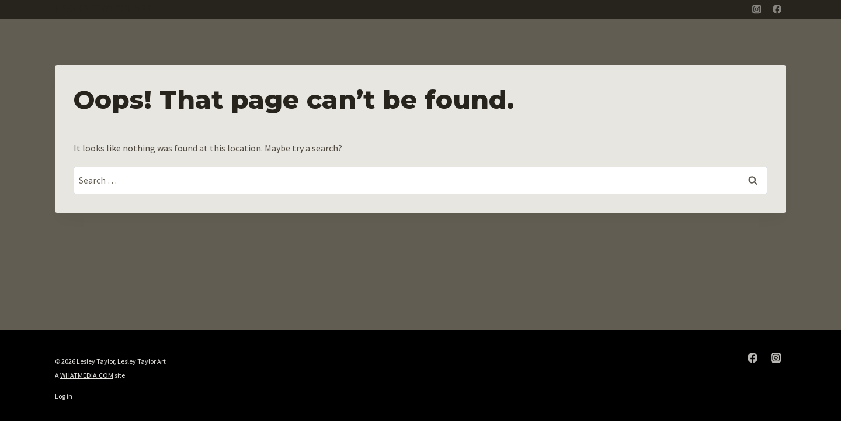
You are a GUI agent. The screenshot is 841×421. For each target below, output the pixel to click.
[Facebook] (777, 10)
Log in (63, 396)
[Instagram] (757, 10)
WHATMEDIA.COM (86, 375)
